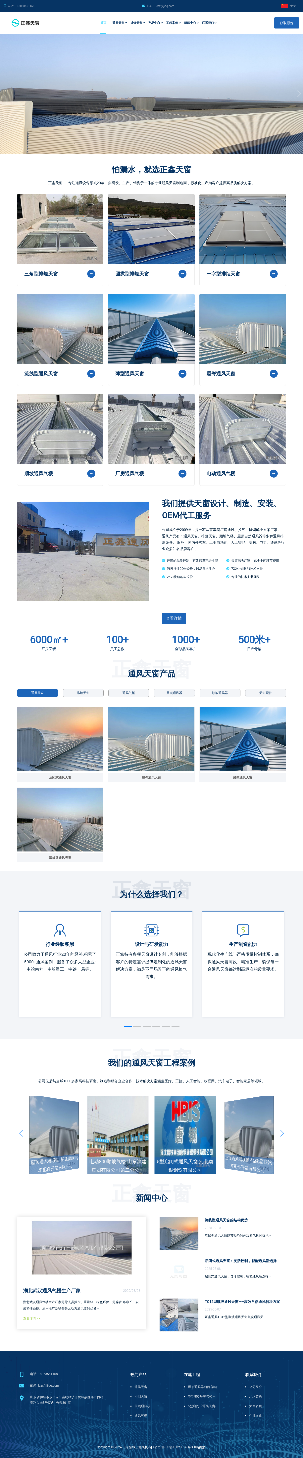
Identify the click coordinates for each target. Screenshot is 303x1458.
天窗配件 (265, 693)
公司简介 (255, 1387)
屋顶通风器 (174, 693)
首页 (103, 23)
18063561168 (25, 6)
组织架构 (255, 1396)
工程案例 (172, 23)
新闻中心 (190, 23)
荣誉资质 (255, 1406)
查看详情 (174, 618)
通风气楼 (128, 693)
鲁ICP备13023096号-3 (177, 1447)
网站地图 (200, 1447)
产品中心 (154, 23)
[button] (299, 93)
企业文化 (255, 1416)
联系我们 (208, 23)
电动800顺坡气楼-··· (202, 1396)
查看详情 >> (31, 1318)
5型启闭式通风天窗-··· (203, 1406)
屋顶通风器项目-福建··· (204, 1387)
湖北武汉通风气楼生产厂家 (51, 1291)
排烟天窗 (136, 23)
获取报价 (286, 23)
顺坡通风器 (220, 693)
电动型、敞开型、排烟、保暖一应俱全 (51, 114)
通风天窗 (118, 23)
